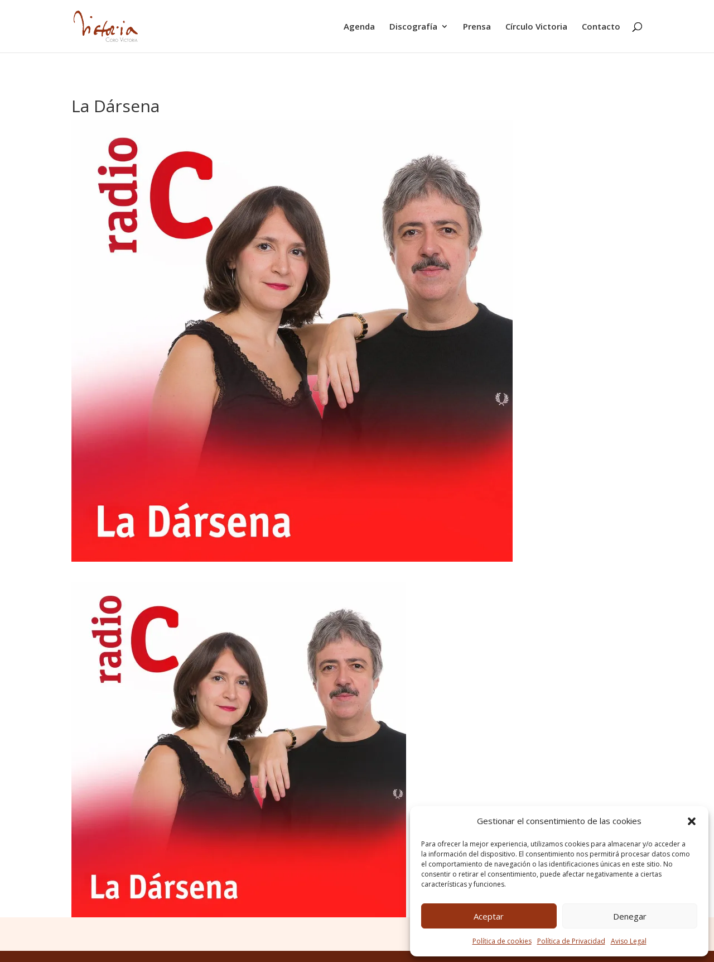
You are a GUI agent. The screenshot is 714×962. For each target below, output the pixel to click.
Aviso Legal (629, 941)
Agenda (359, 27)
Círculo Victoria (536, 27)
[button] (691, 821)
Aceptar (489, 916)
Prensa (477, 27)
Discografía (413, 27)
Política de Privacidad (571, 941)
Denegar (630, 916)
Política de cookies (502, 941)
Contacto (601, 27)
